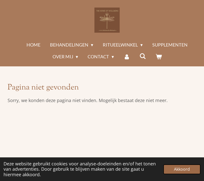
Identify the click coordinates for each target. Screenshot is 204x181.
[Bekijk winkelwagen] (158, 56)
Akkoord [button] (182, 169)
